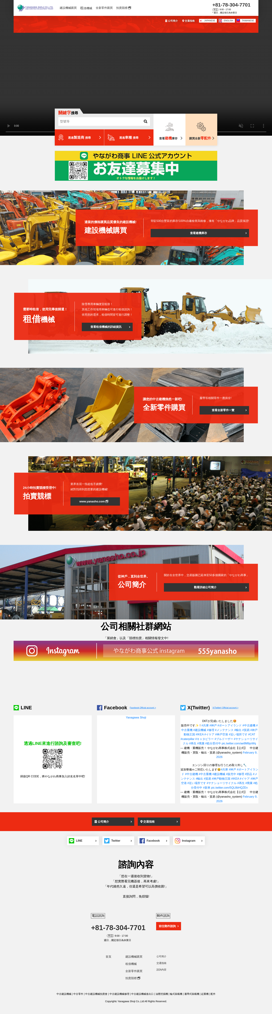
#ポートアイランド (230, 725)
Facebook (150, 840)
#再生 (192, 743)
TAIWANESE (245, 20)
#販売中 (231, 774)
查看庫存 (168, 138)
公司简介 (171, 20)
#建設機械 (199, 730)
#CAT (251, 734)
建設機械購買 (68, 7)
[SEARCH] (145, 121)
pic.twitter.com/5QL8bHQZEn (229, 787)
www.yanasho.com (93, 501)
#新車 (206, 787)
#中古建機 (249, 725)
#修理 (210, 730)
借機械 (86, 8)
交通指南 (188, 20)
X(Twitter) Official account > (225, 707)
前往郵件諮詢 (167, 926)
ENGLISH (226, 20)
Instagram (185, 840)
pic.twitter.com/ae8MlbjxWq (239, 743)
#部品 (248, 774)
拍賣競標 (123, 7)
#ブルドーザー (224, 739)
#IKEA (199, 734)
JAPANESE (207, 20)
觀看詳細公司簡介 (205, 587)
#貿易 (246, 730)
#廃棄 (201, 743)
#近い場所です (238, 734)
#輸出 (237, 730)
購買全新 (200, 138)
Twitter (112, 840)
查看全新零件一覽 (223, 410)
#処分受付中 (213, 743)
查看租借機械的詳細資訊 (106, 326)
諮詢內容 (161, 969)
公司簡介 (101, 821)
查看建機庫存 (198, 233)
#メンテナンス (224, 730)
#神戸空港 (221, 734)
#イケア (209, 734)
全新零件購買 (104, 7)
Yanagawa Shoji (136, 717)
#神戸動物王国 (221, 778)
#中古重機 (205, 774)
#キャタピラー (204, 739)
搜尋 (68, 113)
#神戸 (213, 725)
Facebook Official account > (143, 707)
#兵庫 (205, 725)
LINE (75, 840)
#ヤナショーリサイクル (221, 783)
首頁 (108, 956)
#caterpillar (187, 739)
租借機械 (131, 963)
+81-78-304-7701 (231, 5)
